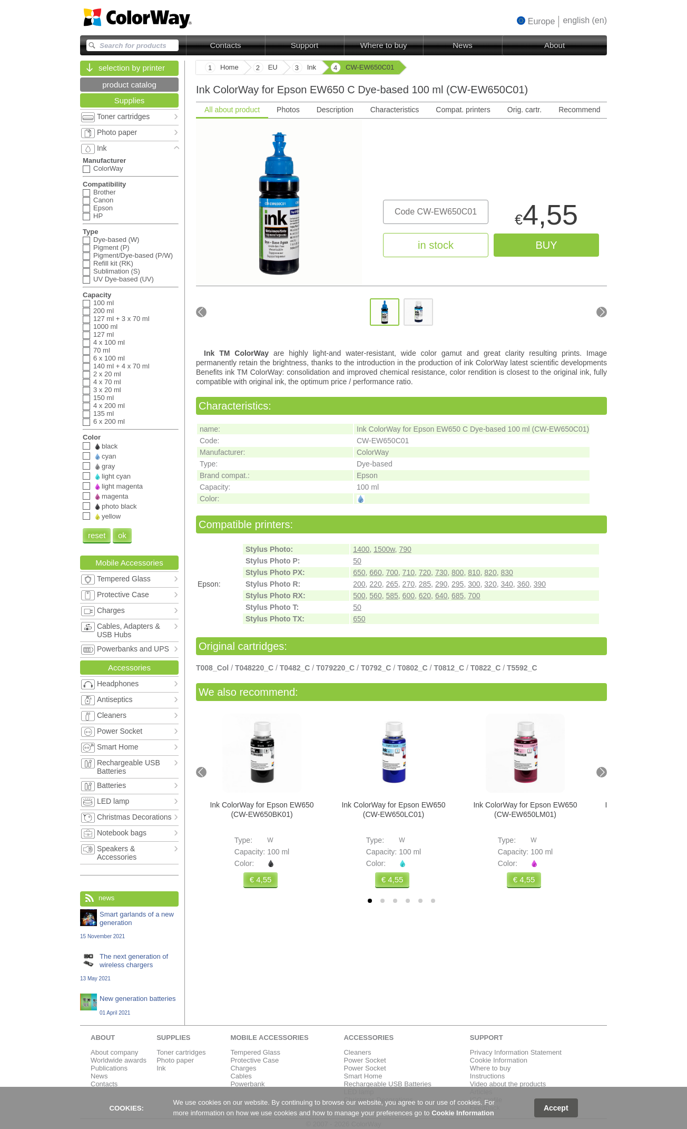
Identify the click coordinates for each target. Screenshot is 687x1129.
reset (96, 535)
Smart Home (363, 1076)
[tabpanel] (401, 232)
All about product (232, 109)
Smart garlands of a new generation (129, 924)
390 (540, 584)
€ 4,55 (261, 879)
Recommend (579, 109)
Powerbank (247, 1084)
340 (506, 584)
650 (359, 572)
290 (441, 584)
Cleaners (357, 1052)
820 (490, 572)
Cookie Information (498, 1060)
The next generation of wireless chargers (129, 966)
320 (490, 584)
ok (122, 535)
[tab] (370, 901)
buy (546, 245)
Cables (240, 1076)
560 (375, 595)
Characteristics (394, 109)
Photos (288, 109)
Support (305, 45)
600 (409, 595)
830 (506, 572)
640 (441, 595)
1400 (361, 549)
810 (474, 572)
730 (441, 572)
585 (392, 595)
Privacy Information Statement (516, 1052)
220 (375, 584)
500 (359, 595)
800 (458, 572)
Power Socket (365, 1060)
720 (425, 572)
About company (114, 1052)
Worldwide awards (118, 1060)
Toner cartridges (180, 1052)
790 (405, 549)
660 (375, 572)
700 (392, 572)
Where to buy (383, 45)
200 (359, 584)
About (554, 45)
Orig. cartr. (524, 109)
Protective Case (254, 1060)
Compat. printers (463, 109)
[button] (536, 21)
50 (357, 561)
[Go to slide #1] (384, 312)
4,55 (546, 217)
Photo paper (175, 1060)
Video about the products (508, 1084)
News (463, 45)
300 (474, 584)
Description (335, 109)
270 (409, 584)
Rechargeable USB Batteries (387, 1084)
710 (409, 572)
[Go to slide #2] (418, 312)
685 (458, 595)
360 (523, 584)
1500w (384, 549)
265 (392, 584)
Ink (160, 1068)
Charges (243, 1068)
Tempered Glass (255, 1052)
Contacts (225, 45)
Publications (109, 1068)
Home (229, 67)
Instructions (487, 1076)
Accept (556, 1108)
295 (458, 584)
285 (425, 584)
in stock (436, 245)
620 (425, 595)
